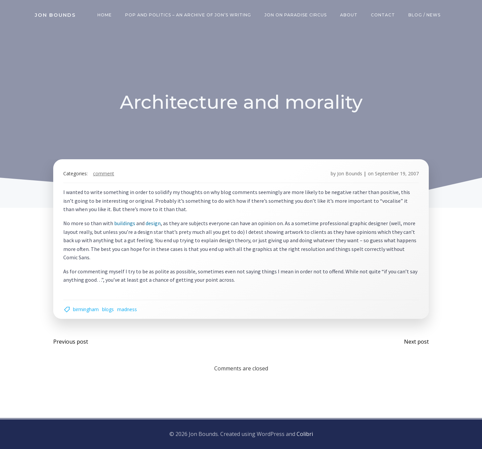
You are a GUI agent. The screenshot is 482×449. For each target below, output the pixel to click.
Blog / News (424, 14)
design (153, 223)
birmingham (86, 309)
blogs (108, 309)
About (348, 14)
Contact (383, 14)
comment (103, 173)
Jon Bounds (349, 173)
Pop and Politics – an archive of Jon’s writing (188, 14)
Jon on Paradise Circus (295, 14)
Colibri (305, 434)
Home (104, 14)
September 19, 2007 (397, 173)
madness (127, 309)
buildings (124, 223)
